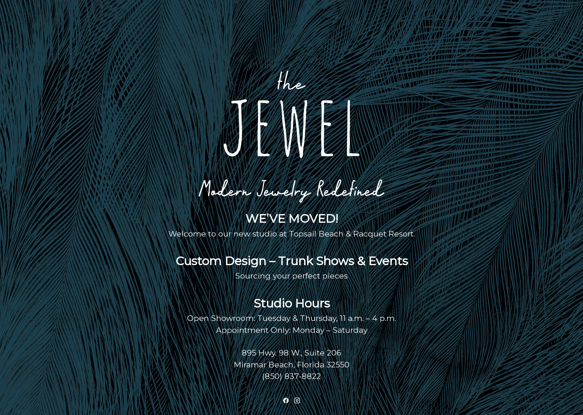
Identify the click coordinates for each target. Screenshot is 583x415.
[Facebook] (286, 400)
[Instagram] (297, 400)
